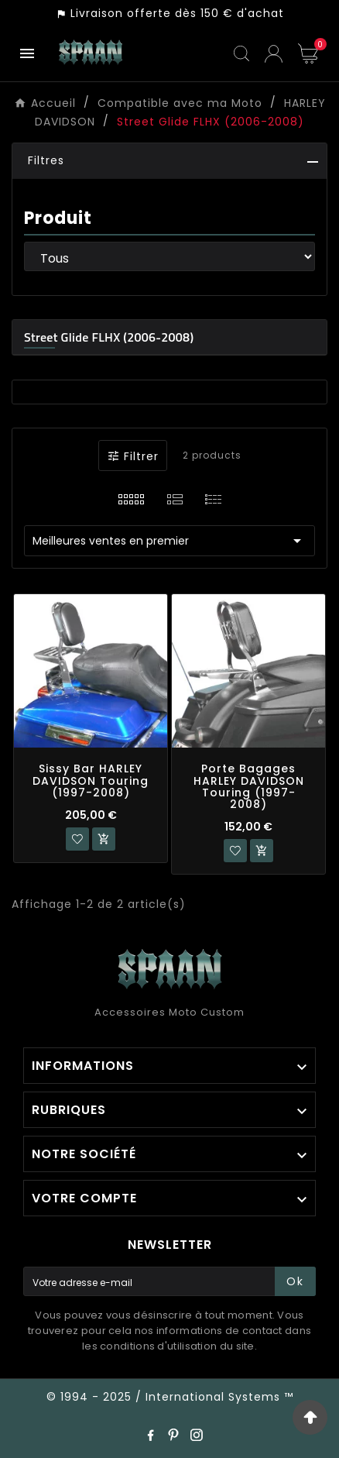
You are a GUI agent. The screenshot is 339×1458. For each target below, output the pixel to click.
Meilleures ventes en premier (169, 540)
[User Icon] (273, 54)
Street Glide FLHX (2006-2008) (108, 337)
